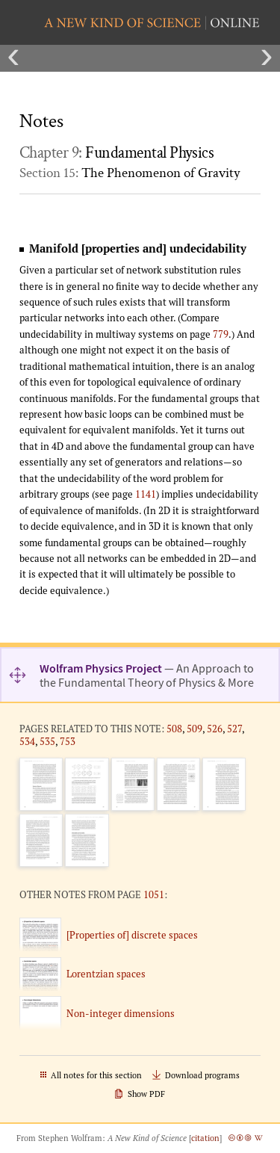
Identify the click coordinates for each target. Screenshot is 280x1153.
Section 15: (129, 173)
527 (234, 728)
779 (220, 334)
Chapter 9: (116, 153)
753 (67, 741)
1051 (153, 894)
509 (194, 728)
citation (205, 1138)
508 (174, 728)
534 (27, 741)
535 (47, 741)
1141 (145, 494)
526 (215, 728)
